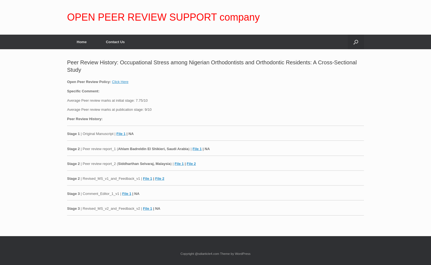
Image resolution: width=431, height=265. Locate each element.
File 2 (191, 164)
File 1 (120, 134)
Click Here (120, 82)
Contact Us (115, 42)
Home (82, 42)
